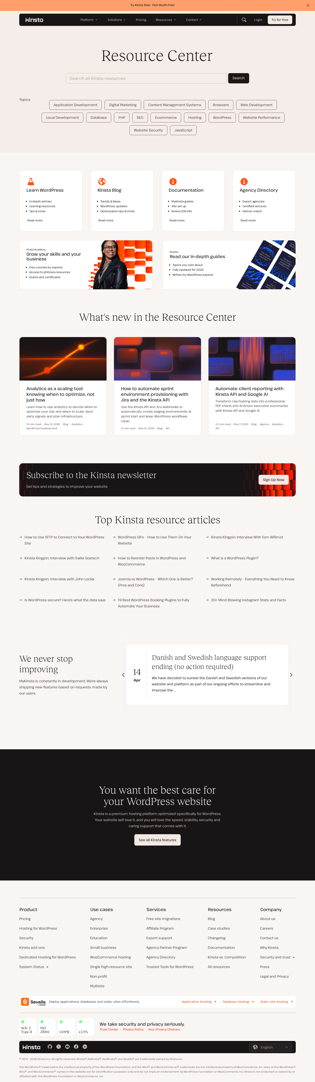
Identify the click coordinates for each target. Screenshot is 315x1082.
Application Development (75, 104)
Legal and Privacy (274, 976)
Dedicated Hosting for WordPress (47, 957)
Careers (266, 928)
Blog (211, 918)
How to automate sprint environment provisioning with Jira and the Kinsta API (154, 394)
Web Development (257, 104)
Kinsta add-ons (32, 947)
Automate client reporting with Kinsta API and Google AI (249, 391)
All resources (219, 966)
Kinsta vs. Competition (227, 957)
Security (26, 938)
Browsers (221, 104)
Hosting (194, 117)
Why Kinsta (269, 947)
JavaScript (183, 130)
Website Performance (261, 117)
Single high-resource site (111, 966)
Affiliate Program (160, 928)
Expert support (159, 938)
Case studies (219, 928)
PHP (121, 117)
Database (99, 117)
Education (98, 938)
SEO (140, 117)
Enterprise (99, 928)
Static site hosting (274, 1001)
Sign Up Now (273, 479)
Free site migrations (163, 918)
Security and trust (275, 957)
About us (267, 918)
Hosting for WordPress (38, 928)
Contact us (269, 938)
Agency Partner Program (166, 947)
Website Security (148, 130)
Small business (103, 947)
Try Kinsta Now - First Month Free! (152, 6)
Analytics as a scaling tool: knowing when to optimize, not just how (60, 394)
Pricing (25, 918)
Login (258, 21)
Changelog (217, 938)
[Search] (244, 20)
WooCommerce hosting (110, 957)
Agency (96, 918)
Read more (34, 220)
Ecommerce (166, 117)
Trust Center (109, 1029)
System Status (31, 966)
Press (265, 966)
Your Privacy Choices (164, 1029)
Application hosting (196, 1001)
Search (239, 78)
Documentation (221, 947)
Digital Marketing (122, 104)
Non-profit (98, 976)
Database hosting (236, 1001)
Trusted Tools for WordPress (170, 966)
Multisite (97, 986)
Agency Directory (160, 957)
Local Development (62, 117)
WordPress (222, 117)
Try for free (280, 21)
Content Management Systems (174, 104)
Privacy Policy (133, 1029)
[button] (291, 674)
